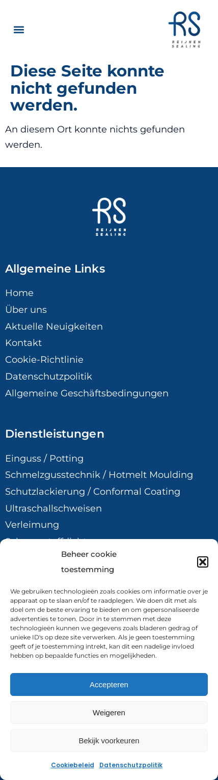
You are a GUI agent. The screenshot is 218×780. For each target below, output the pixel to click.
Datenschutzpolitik (130, 765)
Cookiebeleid (72, 765)
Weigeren (109, 712)
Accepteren (109, 684)
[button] (203, 562)
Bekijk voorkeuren (108, 740)
